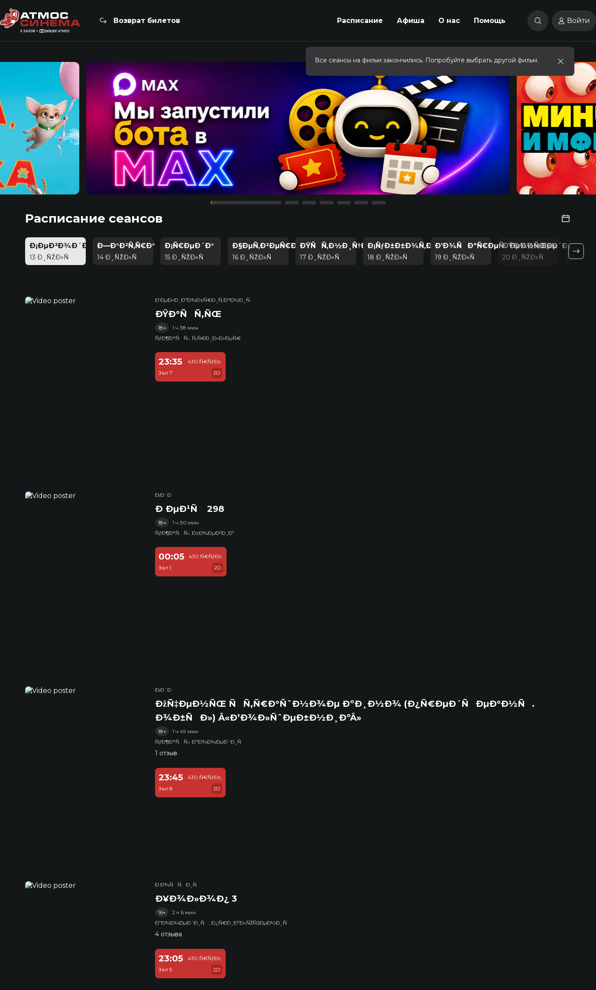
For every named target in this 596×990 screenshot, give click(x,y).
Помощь (489, 20)
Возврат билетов (146, 20)
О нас (449, 20)
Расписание (360, 20)
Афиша (410, 20)
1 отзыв (166, 753)
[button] (85, 132)
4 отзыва (168, 934)
